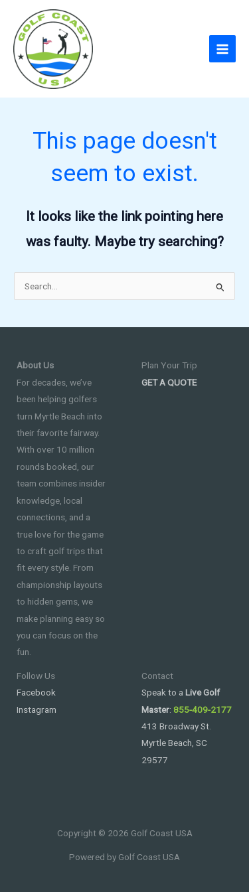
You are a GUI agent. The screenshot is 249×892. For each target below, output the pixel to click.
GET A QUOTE (169, 382)
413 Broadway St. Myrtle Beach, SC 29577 (176, 743)
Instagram (36, 709)
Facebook (36, 692)
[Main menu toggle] (222, 48)
